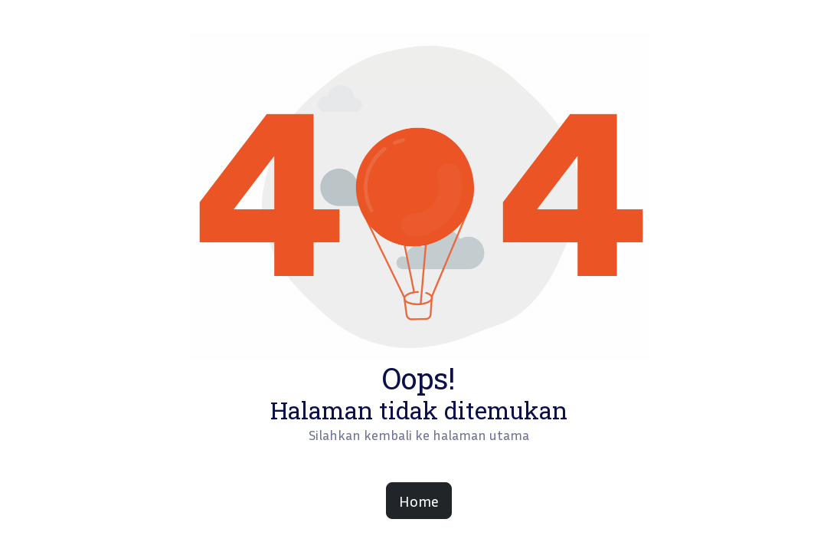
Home (419, 500)
